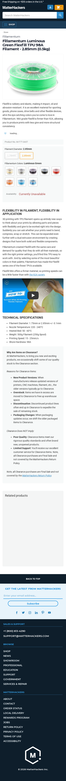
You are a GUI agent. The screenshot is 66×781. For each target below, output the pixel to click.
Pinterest (43, 613)
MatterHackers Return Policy (36, 475)
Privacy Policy (13, 731)
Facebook (17, 613)
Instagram (30, 613)
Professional (12, 665)
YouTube (49, 613)
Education (10, 669)
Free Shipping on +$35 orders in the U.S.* (23, 2)
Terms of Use (12, 736)
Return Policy (13, 727)
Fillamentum (11, 36)
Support (9, 674)
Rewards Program (16, 717)
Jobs (6, 722)
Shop (6, 651)
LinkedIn (36, 613)
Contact (9, 703)
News (7, 655)
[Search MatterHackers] (60, 15)
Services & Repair (15, 683)
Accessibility (12, 741)
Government (12, 679)
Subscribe (33, 603)
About (7, 699)
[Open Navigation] (9, 24)
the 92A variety (37, 274)
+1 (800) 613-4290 (14, 631)
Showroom (11, 660)
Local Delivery (13, 713)
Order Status (12, 708)
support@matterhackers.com (26, 636)
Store (6, 32)
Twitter (23, 613)
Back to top (33, 579)
